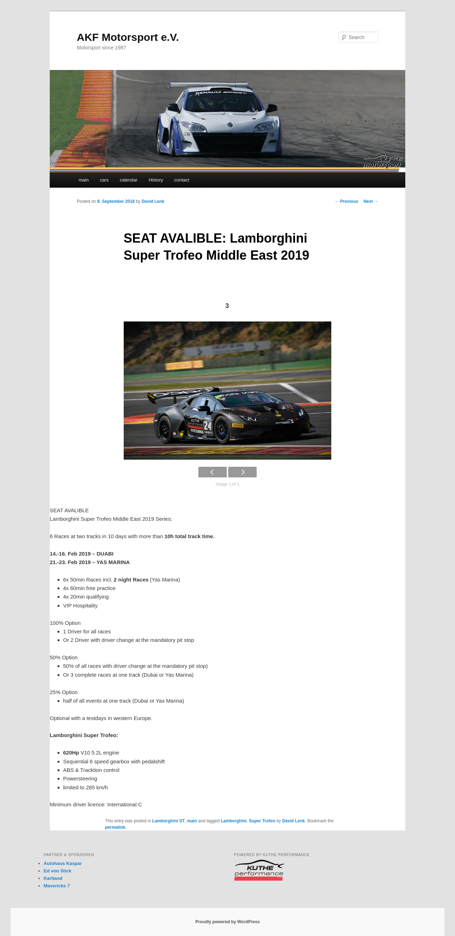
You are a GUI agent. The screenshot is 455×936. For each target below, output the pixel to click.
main (84, 180)
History (156, 180)
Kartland (53, 878)
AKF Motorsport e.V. (128, 37)
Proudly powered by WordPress (227, 921)
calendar (129, 180)
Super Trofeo (262, 820)
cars (104, 180)
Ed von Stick (57, 870)
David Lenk (152, 201)
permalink (115, 827)
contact (181, 180)
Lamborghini (234, 820)
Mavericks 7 (57, 885)
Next (371, 201)
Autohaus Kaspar (63, 863)
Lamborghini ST (168, 820)
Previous (346, 201)
